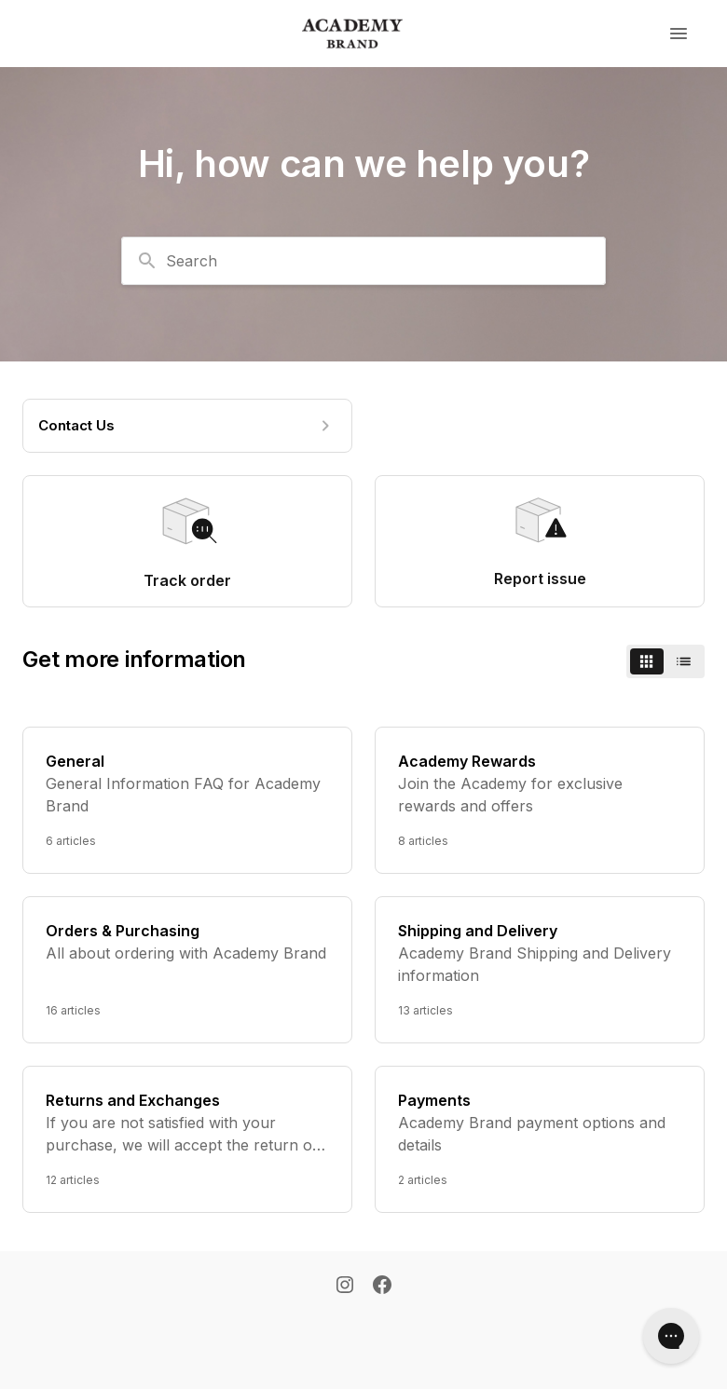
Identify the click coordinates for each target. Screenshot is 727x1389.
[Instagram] (345, 1286)
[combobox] (363, 261)
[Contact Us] (187, 426)
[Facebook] (382, 1286)
